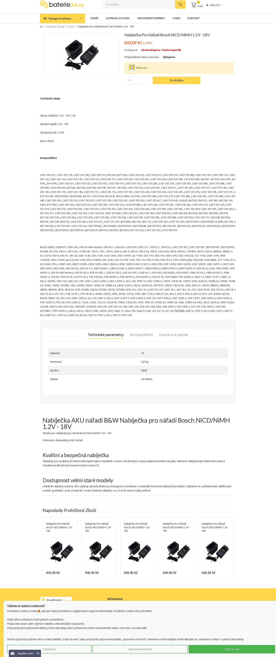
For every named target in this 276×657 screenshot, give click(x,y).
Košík (197, 5)
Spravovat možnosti (139, 649)
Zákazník (214, 5)
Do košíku (177, 80)
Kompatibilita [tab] (141, 335)
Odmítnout (49, 649)
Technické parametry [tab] (105, 335)
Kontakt (194, 18)
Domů (94, 18)
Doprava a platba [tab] (173, 335)
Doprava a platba (117, 18)
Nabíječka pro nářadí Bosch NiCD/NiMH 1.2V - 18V (59, 527)
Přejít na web (231, 649)
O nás (176, 18)
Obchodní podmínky (151, 18)
